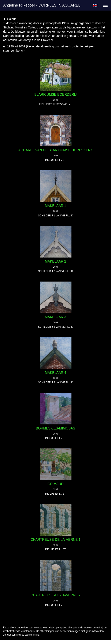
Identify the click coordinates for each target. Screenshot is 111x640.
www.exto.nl (40, 627)
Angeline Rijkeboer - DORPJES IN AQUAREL (41, 5)
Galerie (9, 19)
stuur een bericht (14, 50)
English (95, 5)
